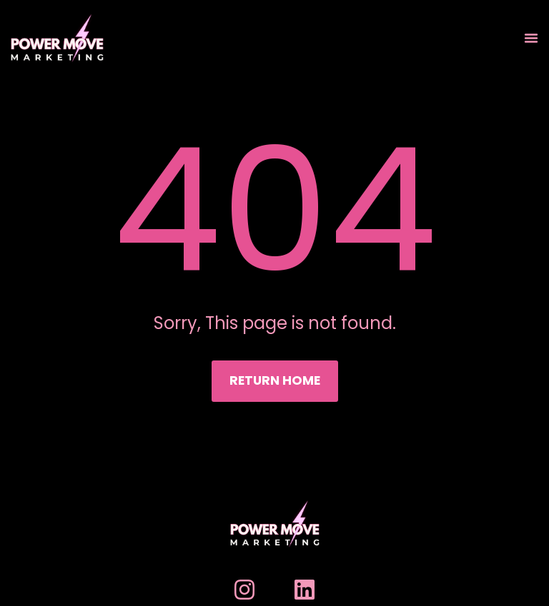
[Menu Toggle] (531, 38)
